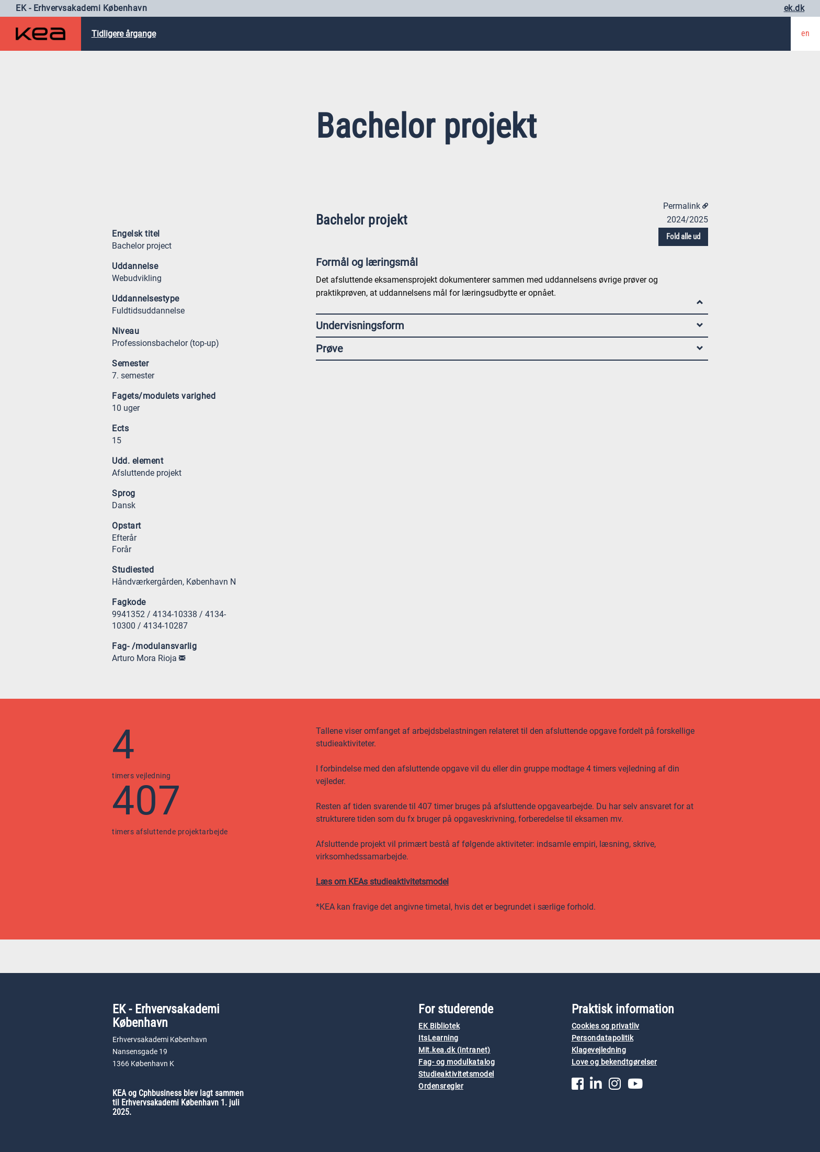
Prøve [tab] (509, 348)
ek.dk (794, 8)
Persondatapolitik (603, 1038)
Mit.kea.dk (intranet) (454, 1050)
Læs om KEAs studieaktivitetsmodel (382, 882)
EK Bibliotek (439, 1026)
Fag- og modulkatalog (456, 1062)
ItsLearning (438, 1038)
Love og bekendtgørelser (614, 1062)
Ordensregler (440, 1086)
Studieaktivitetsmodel (456, 1074)
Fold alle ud (683, 236)
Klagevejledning (599, 1050)
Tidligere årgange (124, 34)
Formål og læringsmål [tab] (509, 264)
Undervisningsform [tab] (509, 325)
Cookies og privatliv (606, 1026)
